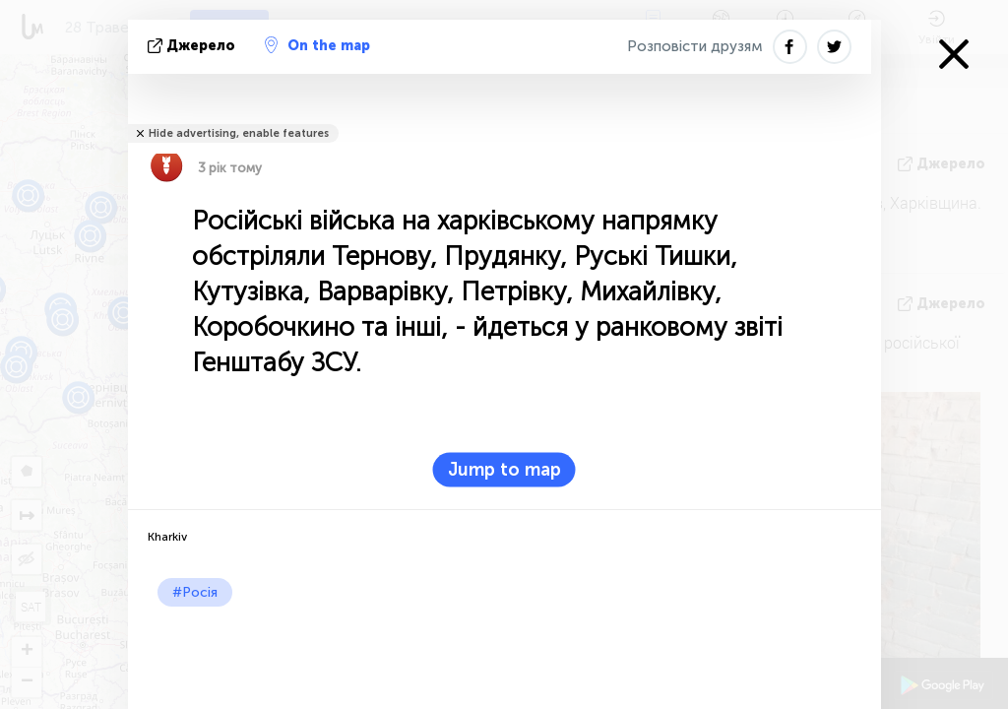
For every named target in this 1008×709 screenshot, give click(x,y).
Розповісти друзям (695, 46)
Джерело (193, 45)
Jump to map (504, 470)
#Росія (195, 592)
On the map (317, 45)
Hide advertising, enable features (239, 133)
